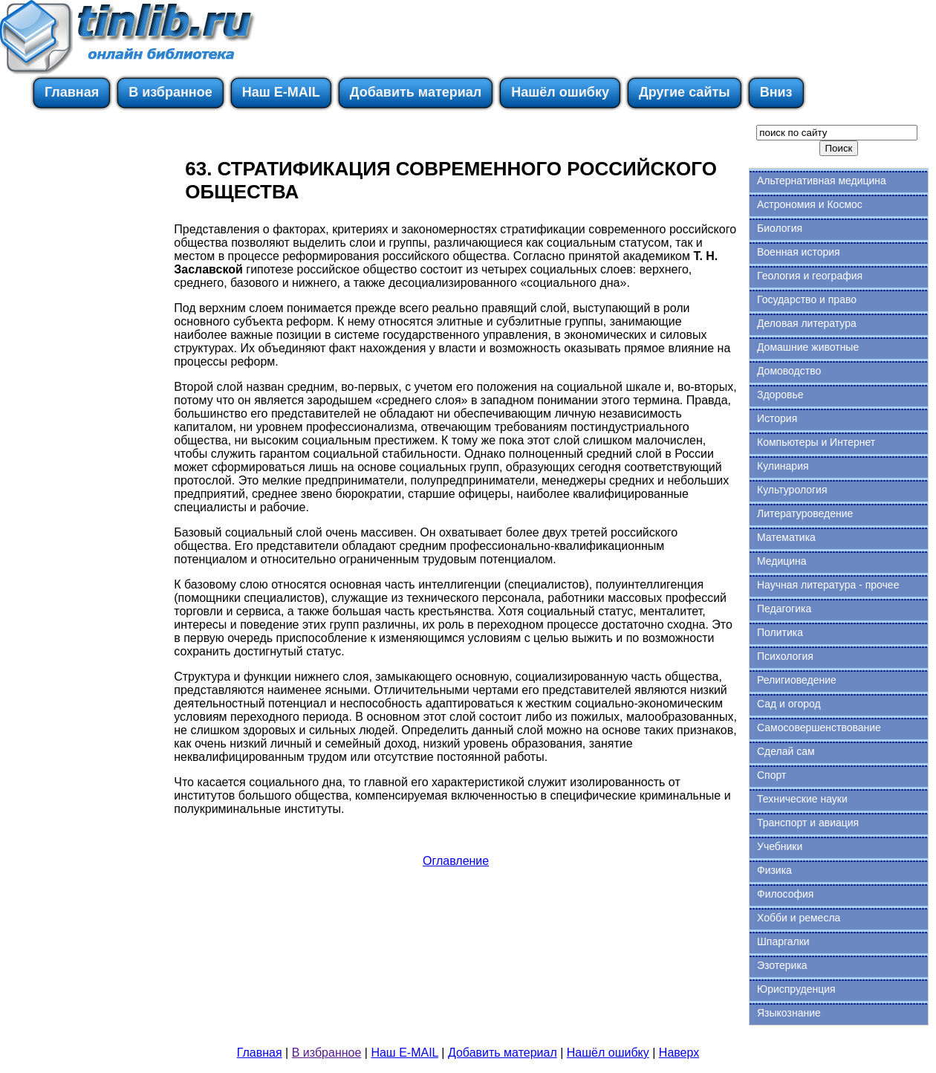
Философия (785, 894)
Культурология (792, 490)
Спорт (771, 775)
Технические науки (802, 799)
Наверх (679, 1052)
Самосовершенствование (819, 727)
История (777, 418)
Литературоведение (805, 513)
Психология (785, 656)
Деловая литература (807, 323)
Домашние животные (808, 347)
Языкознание (789, 1013)
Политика (780, 632)
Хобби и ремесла (798, 918)
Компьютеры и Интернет (816, 442)
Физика (774, 870)
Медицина (782, 561)
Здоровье (780, 395)
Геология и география (809, 276)
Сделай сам (786, 751)
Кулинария (783, 466)
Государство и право (807, 299)
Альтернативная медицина (821, 181)
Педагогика (784, 609)
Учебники (779, 846)
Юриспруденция (796, 989)
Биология (779, 228)
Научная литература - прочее (828, 585)
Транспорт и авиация (808, 823)
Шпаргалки (783, 941)
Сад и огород (789, 704)
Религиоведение (796, 680)
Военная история (798, 252)
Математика (786, 537)
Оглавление (456, 861)
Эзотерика (782, 965)
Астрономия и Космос (809, 204)
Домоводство (789, 371)
